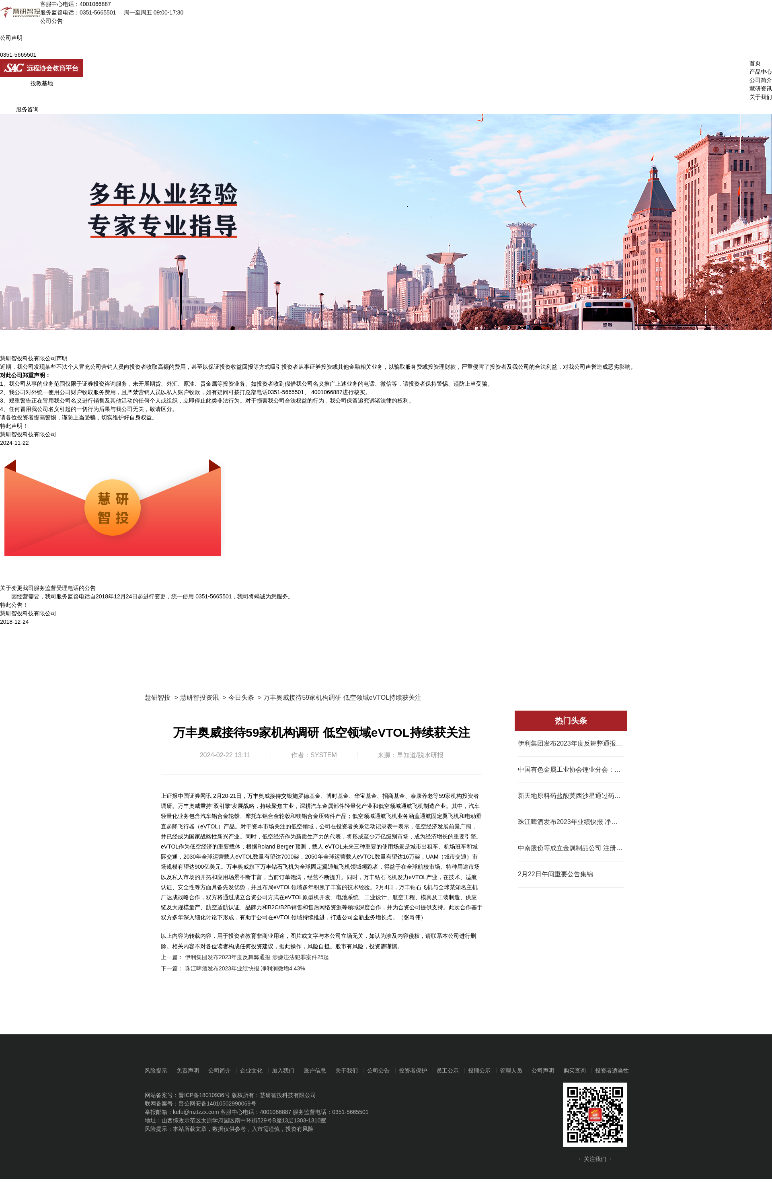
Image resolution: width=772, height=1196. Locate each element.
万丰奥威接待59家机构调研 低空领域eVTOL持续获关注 (342, 697)
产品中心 (760, 71)
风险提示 (156, 1070)
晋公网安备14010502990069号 (217, 1103)
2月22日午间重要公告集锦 (555, 874)
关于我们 (760, 97)
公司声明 (543, 1070)
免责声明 (188, 1070)
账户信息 (315, 1070)
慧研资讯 (760, 88)
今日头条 (241, 697)
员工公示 (447, 1070)
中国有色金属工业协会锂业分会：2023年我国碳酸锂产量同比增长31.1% (571, 769)
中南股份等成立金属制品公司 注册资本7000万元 (571, 848)
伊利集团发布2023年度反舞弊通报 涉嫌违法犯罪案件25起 (257, 957)
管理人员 (511, 1070)
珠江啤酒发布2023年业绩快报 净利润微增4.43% (245, 968)
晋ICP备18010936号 (204, 1095)
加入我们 (283, 1070)
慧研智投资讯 (199, 697)
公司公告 (378, 1070)
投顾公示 (479, 1070)
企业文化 (251, 1070)
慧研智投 (157, 697)
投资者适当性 (612, 1070)
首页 (755, 63)
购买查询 (574, 1070)
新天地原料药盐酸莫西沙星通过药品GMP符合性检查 (571, 795)
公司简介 (760, 80)
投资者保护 (413, 1070)
